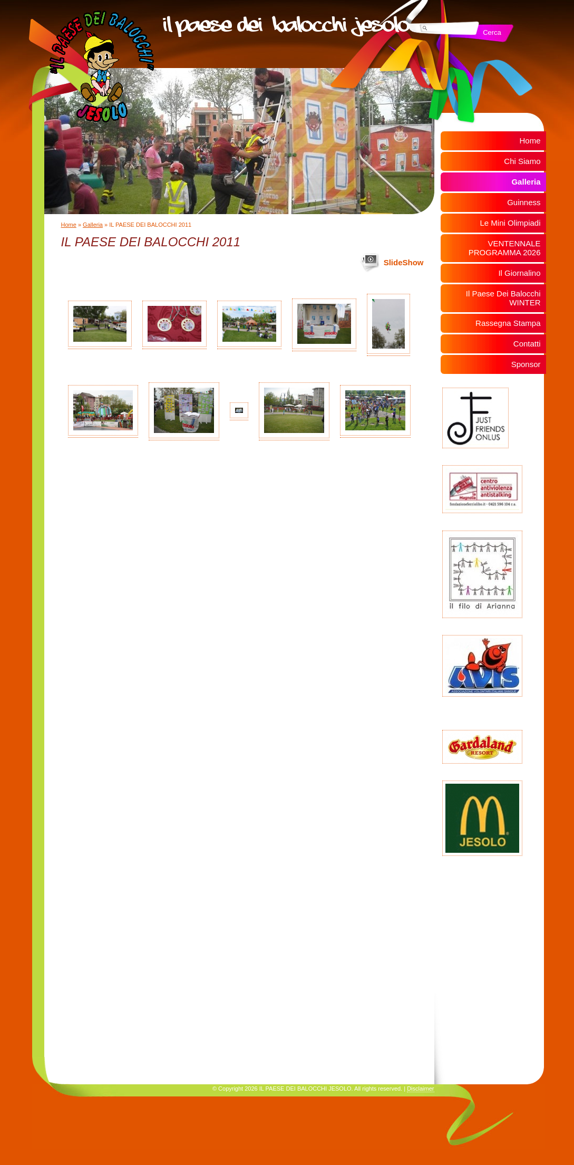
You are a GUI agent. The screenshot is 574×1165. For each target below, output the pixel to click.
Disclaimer (420, 1088)
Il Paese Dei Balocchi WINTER (503, 298)
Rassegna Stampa (507, 323)
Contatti (527, 343)
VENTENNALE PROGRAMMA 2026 (505, 248)
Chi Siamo (522, 161)
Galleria (93, 225)
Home (68, 225)
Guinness (523, 202)
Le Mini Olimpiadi (510, 222)
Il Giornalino (519, 272)
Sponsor (526, 364)
